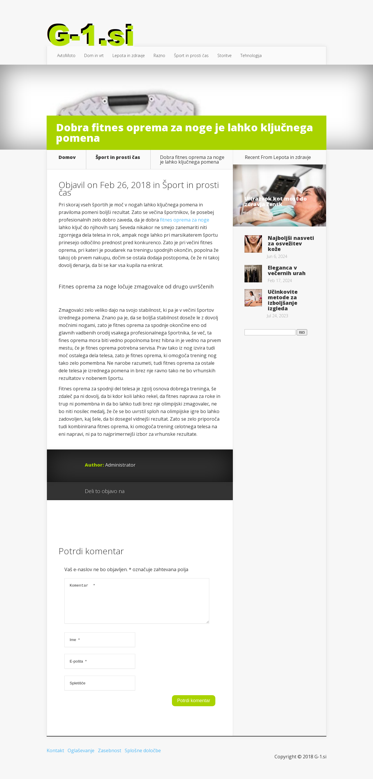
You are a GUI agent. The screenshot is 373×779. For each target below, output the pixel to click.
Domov (67, 157)
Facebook (145, 491)
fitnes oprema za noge (184, 220)
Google (134, 491)
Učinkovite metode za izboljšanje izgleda (283, 300)
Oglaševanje (81, 757)
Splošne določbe (143, 757)
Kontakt (55, 757)
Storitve (224, 55)
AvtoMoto (66, 55)
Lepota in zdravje (128, 55)
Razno (159, 55)
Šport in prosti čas (191, 55)
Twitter (156, 491)
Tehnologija (251, 55)
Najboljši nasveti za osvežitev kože (291, 243)
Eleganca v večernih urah (287, 270)
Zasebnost (109, 757)
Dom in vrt (94, 55)
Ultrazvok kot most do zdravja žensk (275, 201)
